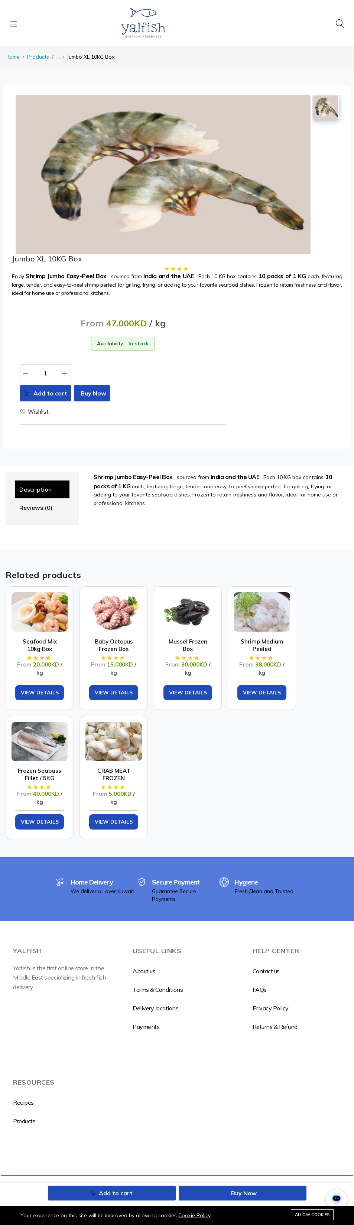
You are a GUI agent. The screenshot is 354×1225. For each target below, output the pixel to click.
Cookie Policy (194, 1215)
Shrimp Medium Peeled (223, 633)
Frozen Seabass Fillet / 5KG (286, 633)
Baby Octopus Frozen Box (97, 633)
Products (38, 56)
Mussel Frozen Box (160, 633)
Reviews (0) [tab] (35, 507)
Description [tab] (35, 489)
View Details (34, 683)
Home (13, 56)
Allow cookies (312, 1214)
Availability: (110, 343)
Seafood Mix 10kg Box (34, 633)
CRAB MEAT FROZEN (34, 752)
